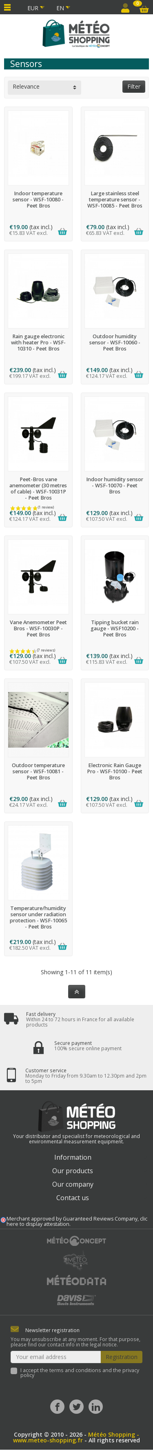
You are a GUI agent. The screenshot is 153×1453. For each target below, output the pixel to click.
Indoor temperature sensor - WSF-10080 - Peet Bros (38, 199)
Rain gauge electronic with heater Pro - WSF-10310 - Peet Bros (38, 342)
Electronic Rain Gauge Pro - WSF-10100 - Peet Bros (114, 771)
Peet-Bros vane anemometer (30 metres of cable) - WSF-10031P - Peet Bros (38, 488)
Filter (133, 86)
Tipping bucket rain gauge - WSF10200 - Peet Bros (115, 628)
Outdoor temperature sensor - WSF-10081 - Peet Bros (38, 771)
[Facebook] (57, 1406)
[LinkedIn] (96, 1406)
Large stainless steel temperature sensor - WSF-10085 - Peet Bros (114, 199)
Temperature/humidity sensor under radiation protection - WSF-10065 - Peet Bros (38, 917)
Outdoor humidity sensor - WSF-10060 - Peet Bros (114, 342)
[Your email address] (56, 1357)
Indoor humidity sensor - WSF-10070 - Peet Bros (114, 485)
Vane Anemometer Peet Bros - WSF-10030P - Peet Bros (38, 628)
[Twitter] (76, 1406)
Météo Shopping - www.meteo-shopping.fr (76, 1437)
